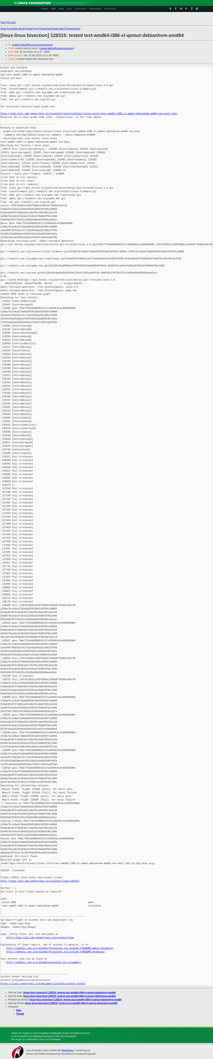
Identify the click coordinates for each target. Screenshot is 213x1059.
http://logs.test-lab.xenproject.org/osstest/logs (40, 937)
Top (3, 22)
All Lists (11, 22)
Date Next (18, 28)
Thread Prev (31, 28)
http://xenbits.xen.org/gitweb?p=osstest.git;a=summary (43, 962)
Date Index (59, 28)
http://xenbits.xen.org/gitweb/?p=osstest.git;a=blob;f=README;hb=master (55, 951)
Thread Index (73, 28)
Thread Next (45, 28)
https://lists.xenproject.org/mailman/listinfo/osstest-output (43, 983)
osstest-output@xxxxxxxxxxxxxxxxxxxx (32, 44)
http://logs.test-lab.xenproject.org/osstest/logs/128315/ (40, 881)
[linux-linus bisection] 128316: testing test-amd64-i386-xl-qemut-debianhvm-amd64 (69, 996)
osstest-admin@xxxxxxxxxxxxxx (56, 48)
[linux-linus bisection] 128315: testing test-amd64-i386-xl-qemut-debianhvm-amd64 (69, 992)
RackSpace (68, 1050)
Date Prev (6, 28)
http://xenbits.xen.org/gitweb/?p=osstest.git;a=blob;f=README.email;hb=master (60, 948)
